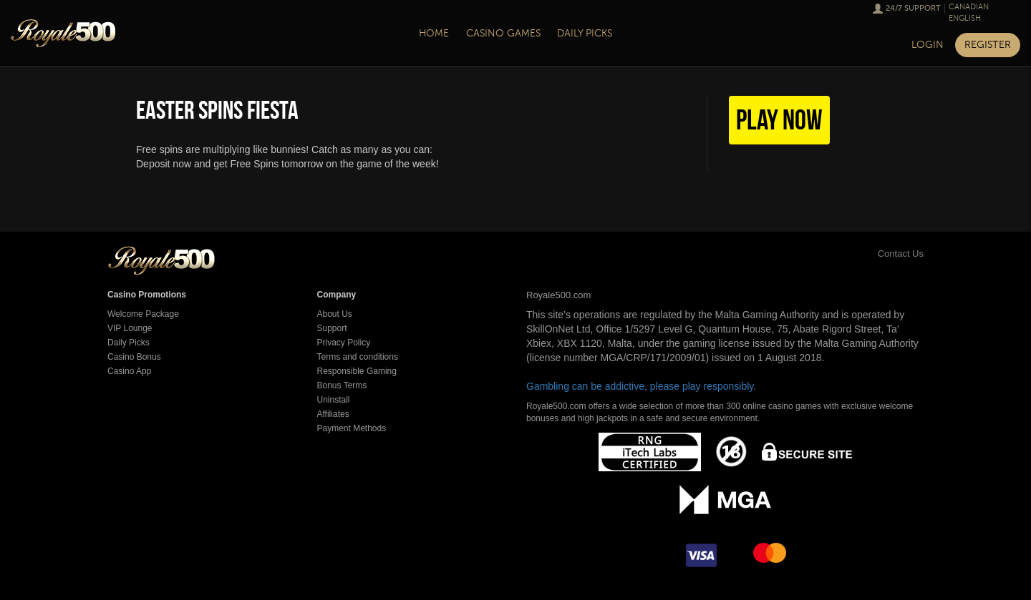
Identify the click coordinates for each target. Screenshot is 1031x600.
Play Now (779, 119)
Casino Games (503, 33)
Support (332, 328)
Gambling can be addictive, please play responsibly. (641, 386)
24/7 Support (913, 8)
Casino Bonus (134, 357)
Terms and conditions (357, 357)
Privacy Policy (344, 343)
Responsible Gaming (357, 371)
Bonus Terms (342, 385)
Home (434, 33)
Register (987, 44)
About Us (334, 314)
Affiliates (333, 414)
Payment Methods (352, 428)
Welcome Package (143, 314)
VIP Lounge (130, 328)
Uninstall (333, 400)
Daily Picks (584, 33)
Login (927, 44)
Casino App (129, 371)
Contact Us (885, 253)
